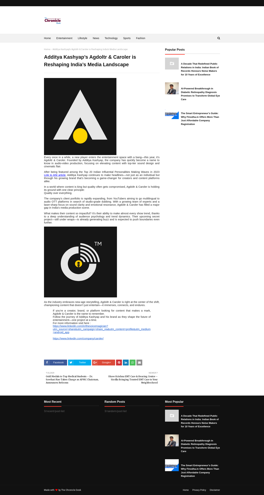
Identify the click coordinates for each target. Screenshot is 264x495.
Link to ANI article (55, 175)
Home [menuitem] (47, 38)
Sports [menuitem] (127, 38)
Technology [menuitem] (111, 38)
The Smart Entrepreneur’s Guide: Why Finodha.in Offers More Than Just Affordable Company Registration (200, 118)
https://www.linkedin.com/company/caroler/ (78, 338)
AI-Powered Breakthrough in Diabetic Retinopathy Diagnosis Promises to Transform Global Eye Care (200, 94)
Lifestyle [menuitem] (82, 38)
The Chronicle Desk (71, 490)
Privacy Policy (199, 490)
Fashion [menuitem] (140, 38)
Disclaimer (215, 490)
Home (47, 49)
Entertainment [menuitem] (64, 38)
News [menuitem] (96, 38)
